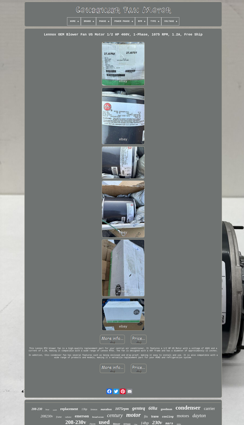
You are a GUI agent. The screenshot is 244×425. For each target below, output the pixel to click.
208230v (46, 416)
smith (55, 410)
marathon (106, 409)
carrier (209, 408)
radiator (68, 417)
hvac (47, 409)
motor (133, 415)
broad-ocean (98, 417)
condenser (188, 407)
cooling (167, 416)
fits (146, 416)
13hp (84, 409)
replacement (69, 409)
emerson (82, 416)
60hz (152, 408)
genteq (138, 408)
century (115, 415)
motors (183, 415)
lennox (94, 409)
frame (59, 417)
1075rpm (122, 408)
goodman (166, 409)
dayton (199, 415)
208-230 (37, 409)
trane (155, 416)
